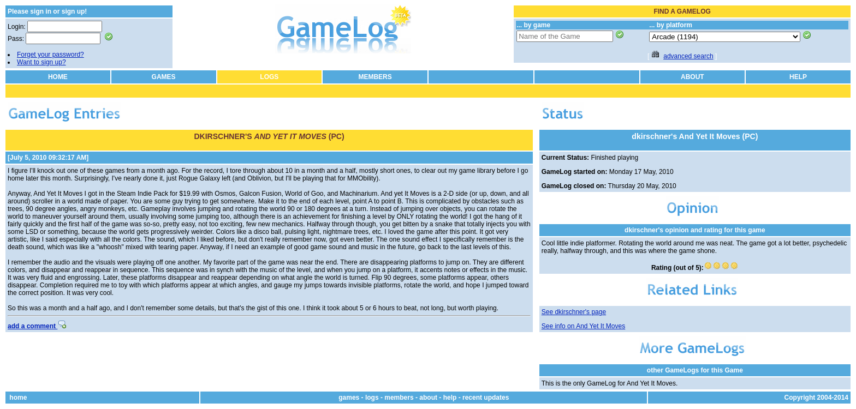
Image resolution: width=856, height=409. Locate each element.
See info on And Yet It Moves (583, 326)
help (450, 397)
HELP (798, 77)
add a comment (37, 326)
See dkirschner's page (574, 312)
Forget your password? (50, 54)
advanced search (688, 56)
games (348, 397)
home (18, 397)
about (428, 397)
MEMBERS (374, 77)
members (398, 397)
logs (372, 397)
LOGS (269, 77)
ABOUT (692, 77)
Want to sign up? (41, 62)
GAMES (164, 77)
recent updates (485, 397)
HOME (58, 77)
